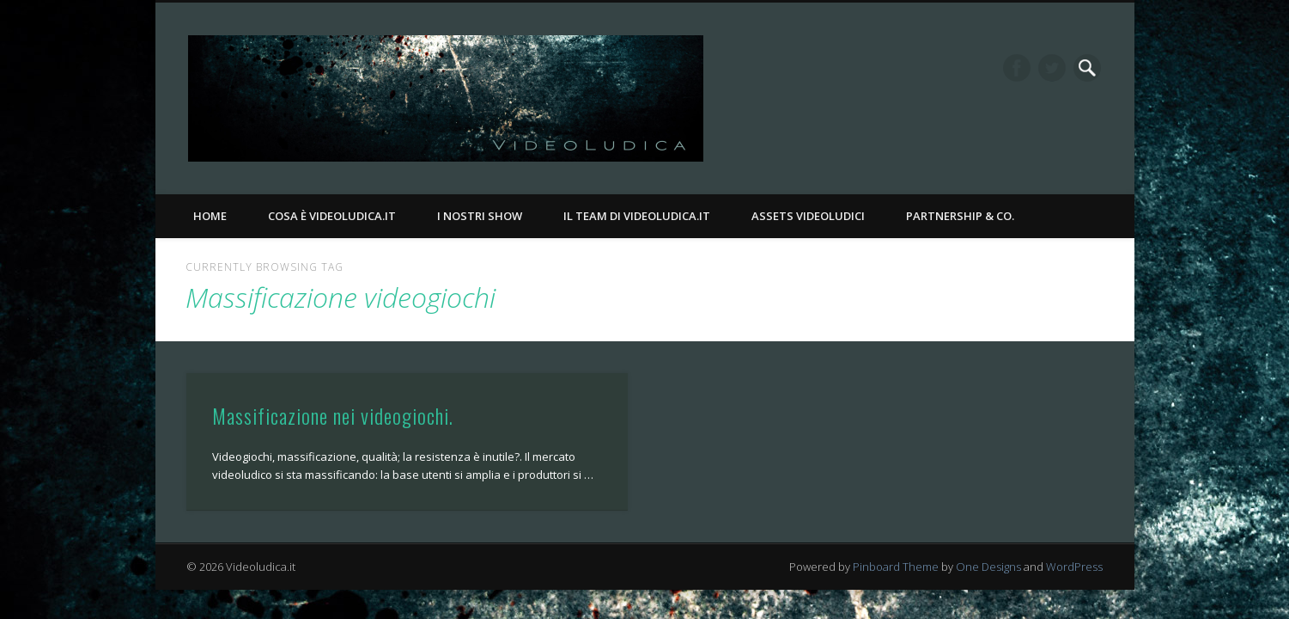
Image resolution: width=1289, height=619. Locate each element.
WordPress (1074, 566)
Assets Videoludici (808, 216)
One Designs (988, 566)
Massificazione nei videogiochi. (332, 415)
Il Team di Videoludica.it (636, 216)
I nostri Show (479, 216)
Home (210, 216)
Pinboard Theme (896, 566)
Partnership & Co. (960, 216)
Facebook (1017, 68)
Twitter (1052, 68)
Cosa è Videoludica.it (332, 216)
